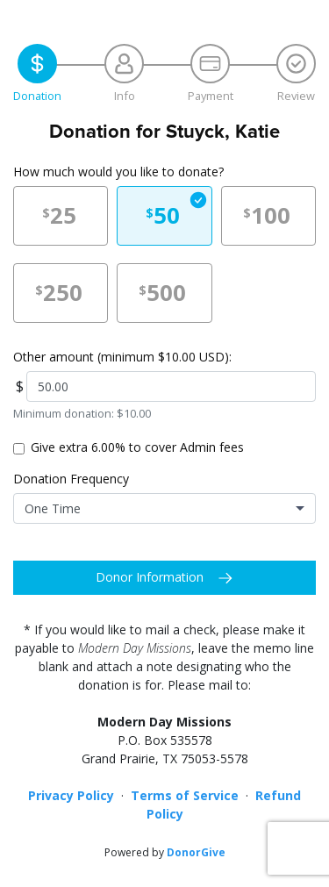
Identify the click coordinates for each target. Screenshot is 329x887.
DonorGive (196, 852)
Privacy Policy (71, 795)
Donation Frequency (71, 478)
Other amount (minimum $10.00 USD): (122, 356)
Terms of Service (185, 795)
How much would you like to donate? (118, 171)
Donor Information (150, 577)
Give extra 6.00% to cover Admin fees (137, 447)
